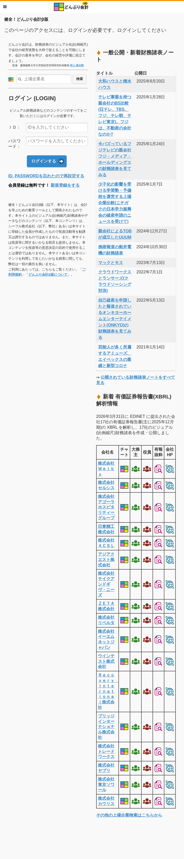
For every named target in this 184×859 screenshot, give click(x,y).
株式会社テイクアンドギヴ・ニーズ (106, 584)
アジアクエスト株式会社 (106, 559)
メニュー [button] (5, 6)
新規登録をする (65, 185)
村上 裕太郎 (77, 65)
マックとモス (110, 262)
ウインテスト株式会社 (106, 661)
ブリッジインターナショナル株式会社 (106, 727)
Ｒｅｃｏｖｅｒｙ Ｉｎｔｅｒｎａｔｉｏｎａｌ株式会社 (108, 691)
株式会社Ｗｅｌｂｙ (106, 468)
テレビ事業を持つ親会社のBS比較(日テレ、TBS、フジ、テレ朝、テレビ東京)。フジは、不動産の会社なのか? (114, 115)
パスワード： (14, 144)
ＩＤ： (14, 127)
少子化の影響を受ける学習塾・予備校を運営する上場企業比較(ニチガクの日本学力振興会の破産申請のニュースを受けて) (114, 203)
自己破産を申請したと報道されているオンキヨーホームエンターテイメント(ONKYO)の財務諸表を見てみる (114, 319)
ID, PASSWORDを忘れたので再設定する (46, 176)
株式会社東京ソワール (106, 784)
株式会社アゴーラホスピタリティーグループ (106, 507)
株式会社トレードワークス (106, 751)
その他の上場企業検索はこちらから (129, 815)
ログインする (43, 161)
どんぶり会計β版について (47, 274)
